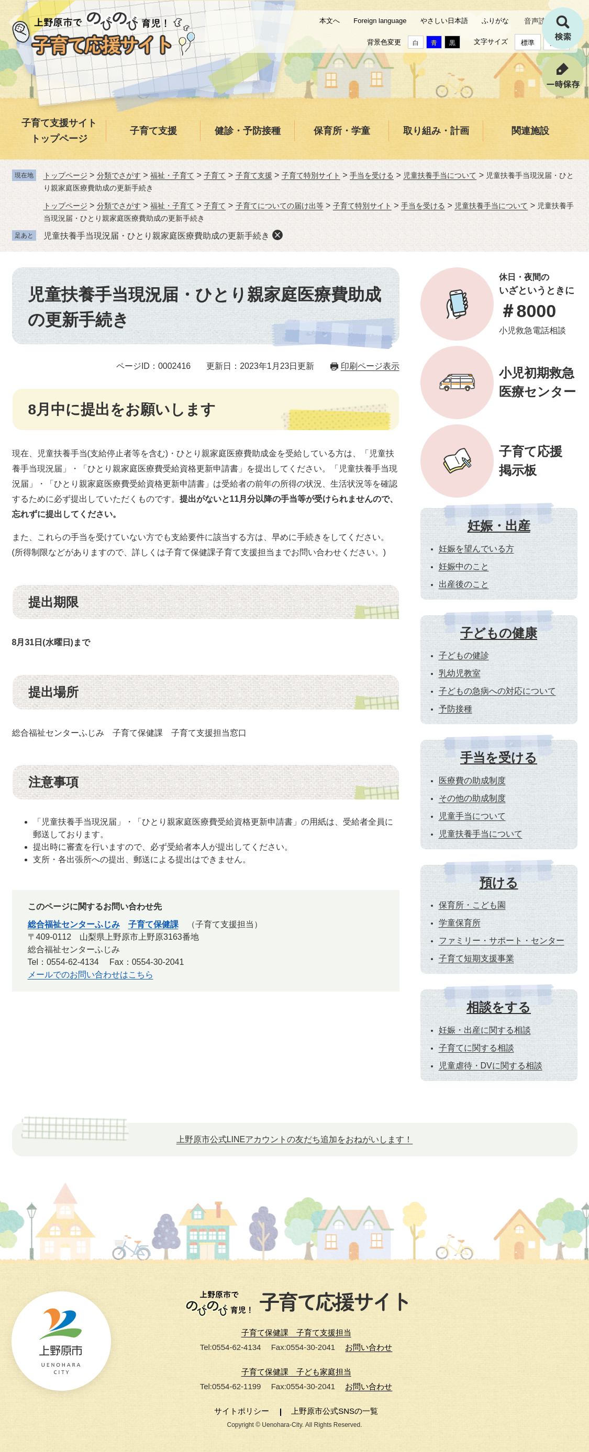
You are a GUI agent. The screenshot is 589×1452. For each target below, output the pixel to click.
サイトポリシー (241, 1410)
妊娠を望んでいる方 (476, 548)
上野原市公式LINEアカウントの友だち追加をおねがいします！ (294, 1139)
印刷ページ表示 (370, 366)
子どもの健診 (464, 655)
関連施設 (530, 131)
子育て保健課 (153, 924)
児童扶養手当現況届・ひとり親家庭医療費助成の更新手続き (156, 235)
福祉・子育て (172, 175)
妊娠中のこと (464, 566)
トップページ (65, 175)
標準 (528, 43)
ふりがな (495, 21)
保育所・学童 (342, 131)
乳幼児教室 (460, 673)
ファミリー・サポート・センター (501, 940)
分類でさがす (119, 175)
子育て (215, 175)
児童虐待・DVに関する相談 (490, 1065)
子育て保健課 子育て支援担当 (296, 1332)
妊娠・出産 (499, 526)
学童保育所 (460, 922)
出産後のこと (464, 584)
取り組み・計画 (436, 131)
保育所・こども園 (472, 905)
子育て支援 (153, 131)
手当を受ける (372, 175)
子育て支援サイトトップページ (59, 131)
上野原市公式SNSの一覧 (334, 1410)
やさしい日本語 (444, 21)
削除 (277, 235)
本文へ (329, 21)
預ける (499, 882)
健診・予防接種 (248, 131)
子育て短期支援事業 (476, 958)
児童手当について (472, 816)
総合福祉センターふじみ (74, 924)
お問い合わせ (368, 1347)
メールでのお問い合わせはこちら (90, 974)
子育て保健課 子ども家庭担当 (296, 1371)
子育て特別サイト (311, 175)
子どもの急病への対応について (497, 690)
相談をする (498, 1007)
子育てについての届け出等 (280, 205)
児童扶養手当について (439, 175)
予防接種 (455, 708)
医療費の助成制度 (472, 780)
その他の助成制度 (472, 798)
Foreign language (379, 21)
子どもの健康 (498, 633)
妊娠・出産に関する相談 (485, 1030)
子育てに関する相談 (476, 1047)
